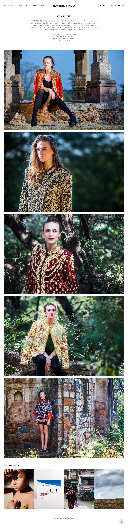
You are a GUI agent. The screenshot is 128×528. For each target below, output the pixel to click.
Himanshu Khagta (64, 5)
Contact (27, 5)
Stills (13, 5)
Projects (35, 5)
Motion (6, 5)
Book (42, 5)
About (20, 5)
